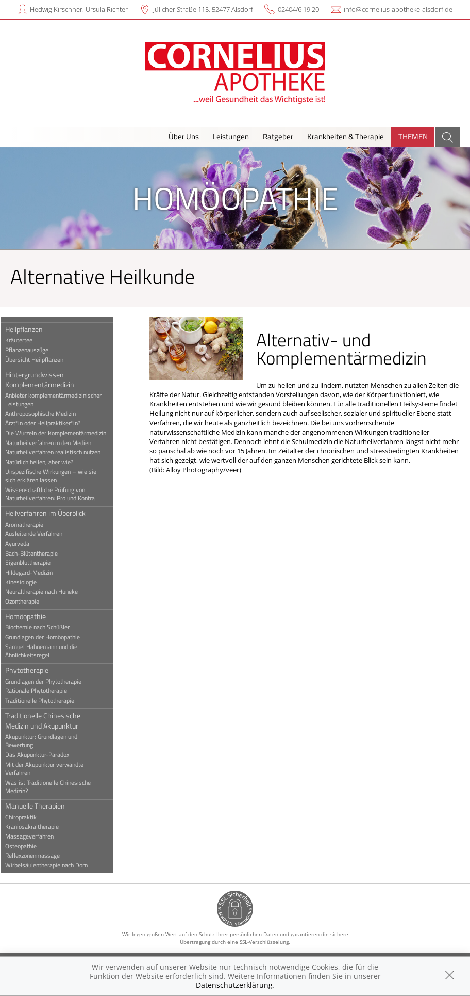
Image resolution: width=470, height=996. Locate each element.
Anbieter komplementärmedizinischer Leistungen (60, 399)
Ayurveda (24, 543)
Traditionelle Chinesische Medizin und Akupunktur (49, 720)
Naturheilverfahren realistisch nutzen (59, 452)
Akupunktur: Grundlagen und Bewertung (48, 741)
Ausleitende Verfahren (40, 534)
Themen (413, 137)
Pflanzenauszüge (33, 350)
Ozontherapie (29, 601)
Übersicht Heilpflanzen (41, 360)
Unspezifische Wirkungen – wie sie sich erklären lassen (57, 476)
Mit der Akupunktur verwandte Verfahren (51, 769)
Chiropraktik (27, 817)
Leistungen (231, 137)
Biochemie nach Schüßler (44, 627)
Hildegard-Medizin (35, 572)
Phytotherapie (33, 670)
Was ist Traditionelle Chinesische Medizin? (54, 787)
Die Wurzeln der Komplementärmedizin (62, 433)
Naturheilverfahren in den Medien (55, 443)
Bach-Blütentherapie (38, 553)
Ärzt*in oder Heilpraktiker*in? (49, 423)
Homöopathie (32, 616)
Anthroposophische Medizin (47, 413)
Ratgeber (278, 137)
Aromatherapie (31, 524)
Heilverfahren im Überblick (52, 513)
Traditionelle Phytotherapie (46, 700)
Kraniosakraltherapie (38, 826)
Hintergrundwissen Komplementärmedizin (46, 379)
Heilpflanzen (30, 329)
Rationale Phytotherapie (43, 690)
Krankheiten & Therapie (345, 137)
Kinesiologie (27, 582)
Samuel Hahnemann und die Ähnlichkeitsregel (48, 651)
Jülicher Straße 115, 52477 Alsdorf (203, 9)
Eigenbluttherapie (34, 562)
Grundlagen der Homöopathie (49, 637)
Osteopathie (27, 846)
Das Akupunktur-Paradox (44, 755)
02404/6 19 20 (298, 9)
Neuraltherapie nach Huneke (48, 591)
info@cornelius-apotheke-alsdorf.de (398, 9)
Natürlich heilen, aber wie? (46, 462)
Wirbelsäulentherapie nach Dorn (53, 865)
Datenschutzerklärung (234, 985)
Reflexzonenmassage (39, 855)
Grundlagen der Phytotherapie (50, 681)
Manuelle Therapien (42, 805)
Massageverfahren (36, 836)
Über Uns (184, 137)
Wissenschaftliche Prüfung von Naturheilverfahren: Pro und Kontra (57, 494)
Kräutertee (25, 340)
